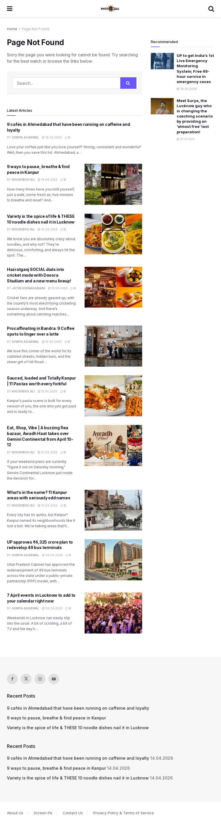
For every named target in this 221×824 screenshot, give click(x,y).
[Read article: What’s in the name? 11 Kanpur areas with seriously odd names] (113, 510)
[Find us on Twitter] (26, 679)
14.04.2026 (52, 137)
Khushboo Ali (23, 179)
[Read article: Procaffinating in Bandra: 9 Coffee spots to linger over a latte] (113, 346)
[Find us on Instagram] (40, 679)
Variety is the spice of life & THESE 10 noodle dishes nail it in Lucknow (78, 727)
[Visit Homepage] (110, 8)
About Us (15, 812)
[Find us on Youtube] (53, 679)
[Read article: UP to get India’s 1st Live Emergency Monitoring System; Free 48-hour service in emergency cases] (162, 61)
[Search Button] (211, 8)
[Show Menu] (9, 8)
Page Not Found (35, 29)
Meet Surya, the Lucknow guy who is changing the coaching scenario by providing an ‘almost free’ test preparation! (195, 116)
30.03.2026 (187, 89)
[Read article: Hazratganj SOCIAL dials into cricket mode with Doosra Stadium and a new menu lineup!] (113, 287)
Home (12, 29)
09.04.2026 (52, 555)
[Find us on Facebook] (12, 679)
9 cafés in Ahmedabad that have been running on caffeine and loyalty (78, 708)
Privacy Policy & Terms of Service (123, 812)
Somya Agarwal (25, 137)
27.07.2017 (186, 139)
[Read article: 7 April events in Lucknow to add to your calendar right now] (113, 613)
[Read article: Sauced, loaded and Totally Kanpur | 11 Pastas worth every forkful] (113, 395)
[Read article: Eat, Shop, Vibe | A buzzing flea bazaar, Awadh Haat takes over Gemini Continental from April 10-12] (113, 445)
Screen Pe (43, 812)
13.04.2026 (58, 288)
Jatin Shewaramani (28, 288)
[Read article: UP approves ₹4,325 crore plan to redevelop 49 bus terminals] (113, 559)
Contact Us (73, 812)
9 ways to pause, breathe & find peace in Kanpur (56, 717)
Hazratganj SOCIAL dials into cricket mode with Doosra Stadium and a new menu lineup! (39, 275)
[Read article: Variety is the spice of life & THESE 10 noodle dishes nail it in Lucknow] (113, 234)
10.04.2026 (48, 452)
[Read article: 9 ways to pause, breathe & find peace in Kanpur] (113, 184)
